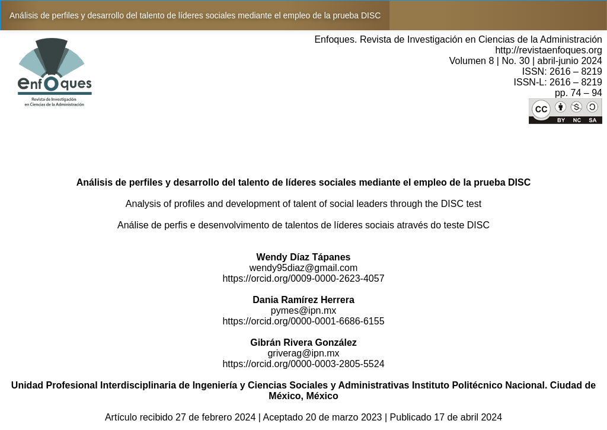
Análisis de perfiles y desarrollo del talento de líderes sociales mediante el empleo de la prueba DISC (195, 15)
